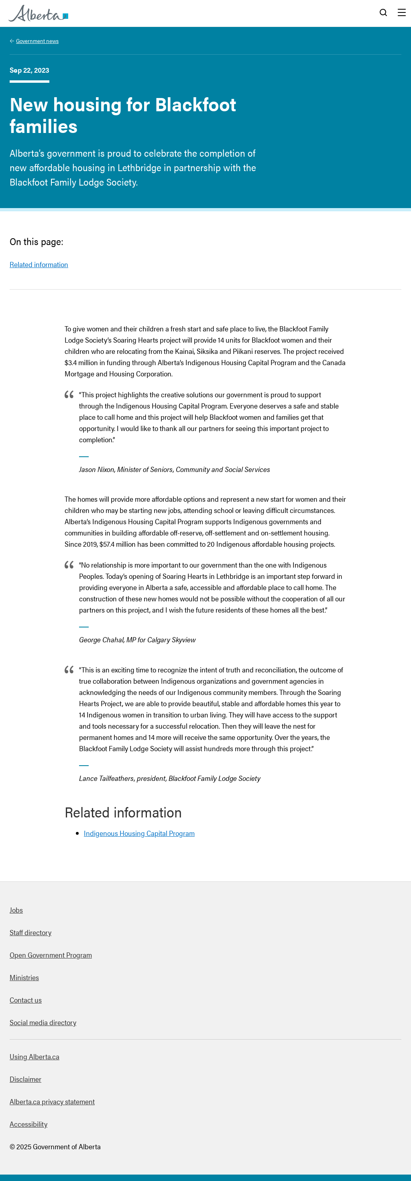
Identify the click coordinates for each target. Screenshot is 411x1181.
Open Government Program (51, 955)
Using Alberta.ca (34, 1056)
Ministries (24, 977)
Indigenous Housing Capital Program (139, 833)
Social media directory (43, 1022)
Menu (402, 13)
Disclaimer (25, 1079)
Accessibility (28, 1124)
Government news (37, 41)
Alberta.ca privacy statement (52, 1101)
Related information (39, 264)
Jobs (16, 910)
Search (383, 13)
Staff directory (30, 932)
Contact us (26, 1000)
